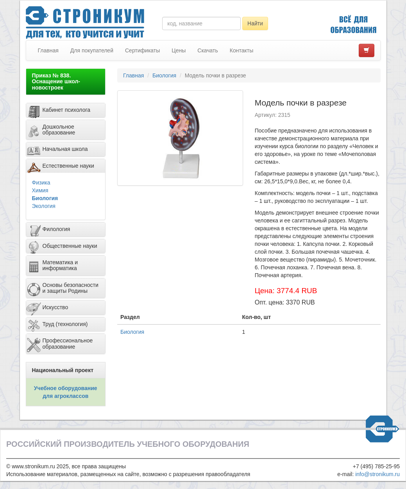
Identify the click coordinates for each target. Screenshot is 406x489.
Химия (40, 190)
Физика (41, 182)
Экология (43, 206)
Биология (45, 198)
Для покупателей (91, 50)
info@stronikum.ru (377, 474)
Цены (179, 50)
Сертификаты (142, 50)
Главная (48, 50)
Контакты (241, 50)
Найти (255, 23)
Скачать (207, 50)
